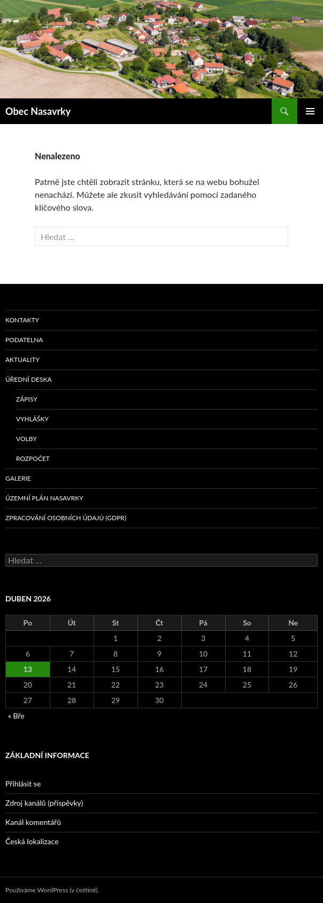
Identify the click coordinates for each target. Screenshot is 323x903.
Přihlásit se (23, 783)
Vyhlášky (32, 419)
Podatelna (24, 340)
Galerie (18, 478)
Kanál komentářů (33, 822)
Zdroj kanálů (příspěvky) (44, 802)
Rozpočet (33, 458)
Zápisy (26, 399)
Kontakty (22, 320)
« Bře (16, 715)
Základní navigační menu (310, 111)
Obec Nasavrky (38, 111)
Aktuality (22, 360)
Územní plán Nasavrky (44, 498)
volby (26, 439)
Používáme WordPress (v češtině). (52, 890)
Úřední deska (28, 379)
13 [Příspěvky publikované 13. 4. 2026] (28, 669)
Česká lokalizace (32, 841)
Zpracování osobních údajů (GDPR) (65, 518)
